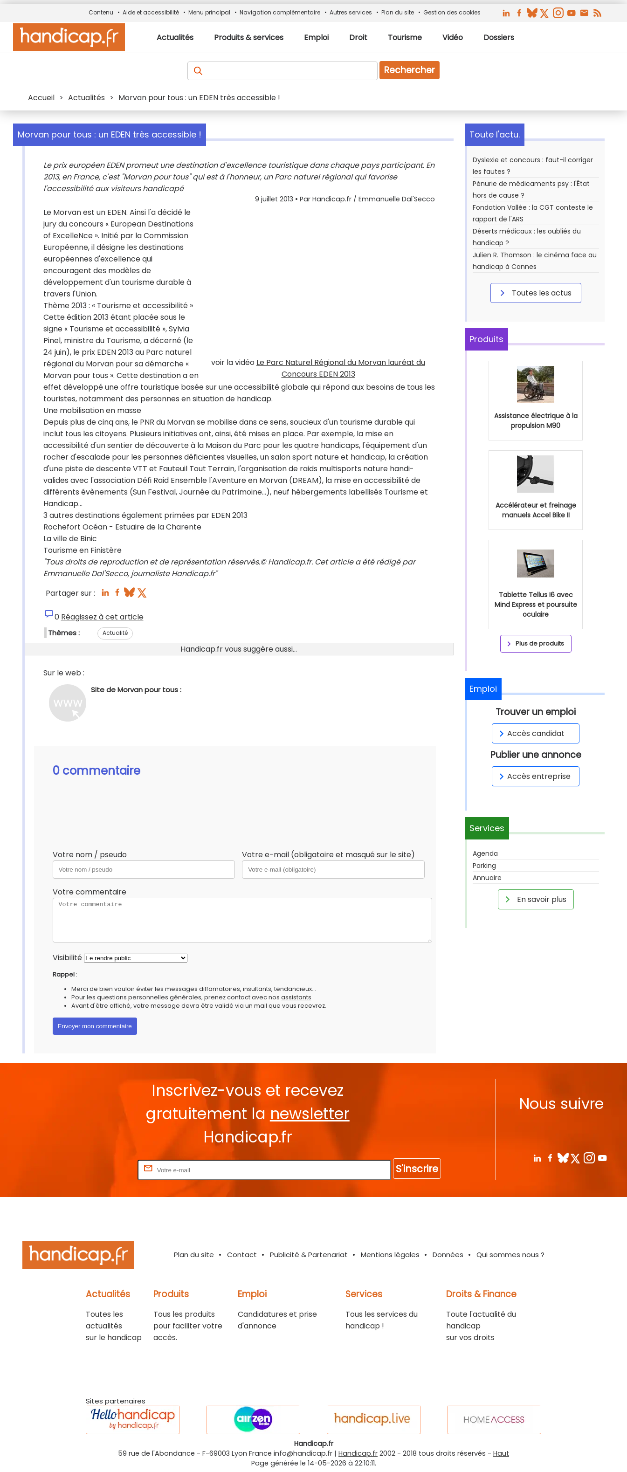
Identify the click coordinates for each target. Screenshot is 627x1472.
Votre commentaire (89, 892)
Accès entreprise (533, 776)
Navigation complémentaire (280, 12)
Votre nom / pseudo (90, 854)
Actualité (115, 633)
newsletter (310, 1114)
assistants (296, 997)
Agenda (485, 853)
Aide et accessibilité (151, 12)
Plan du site (397, 12)
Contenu (101, 12)
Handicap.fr (358, 1453)
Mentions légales (390, 1254)
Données (448, 1254)
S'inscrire (417, 1169)
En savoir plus (534, 899)
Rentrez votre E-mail (98, 1169)
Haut (501, 1453)
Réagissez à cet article (102, 617)
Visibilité (67, 957)
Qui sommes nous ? (510, 1254)
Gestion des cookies (452, 12)
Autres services (351, 12)
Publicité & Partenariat (309, 1254)
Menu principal (209, 12)
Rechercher (409, 70)
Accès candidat (530, 733)
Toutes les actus (534, 292)
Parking (484, 865)
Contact (242, 1254)
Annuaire (487, 877)
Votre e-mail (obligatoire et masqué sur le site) (328, 854)
